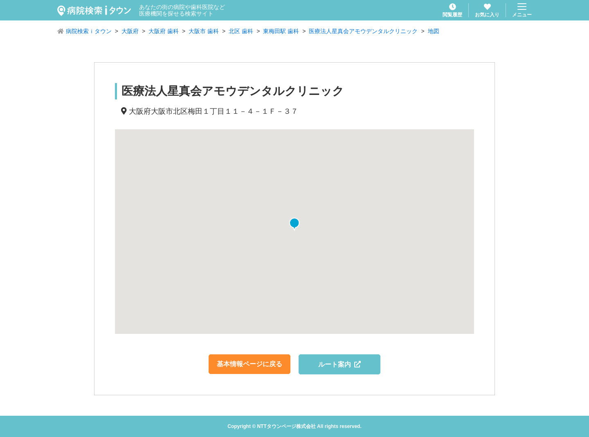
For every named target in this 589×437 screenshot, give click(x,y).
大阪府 (130, 31)
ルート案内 (339, 364)
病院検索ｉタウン (89, 31)
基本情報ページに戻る (249, 363)
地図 (433, 31)
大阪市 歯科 (204, 31)
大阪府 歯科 (163, 31)
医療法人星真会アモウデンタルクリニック (363, 31)
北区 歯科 (241, 31)
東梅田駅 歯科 (281, 31)
